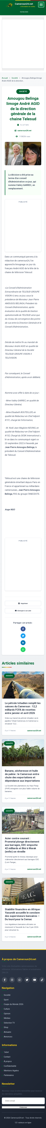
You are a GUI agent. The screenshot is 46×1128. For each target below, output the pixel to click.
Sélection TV (9, 1023)
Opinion (7, 1013)
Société (15, 78)
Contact (7, 1057)
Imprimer (23, 603)
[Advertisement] (23, 44)
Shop (6, 1027)
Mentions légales (11, 1070)
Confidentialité (10, 1066)
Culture (7, 1009)
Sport (6, 1000)
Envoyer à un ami (23, 611)
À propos (8, 1061)
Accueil (5, 78)
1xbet (6, 1052)
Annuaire (7, 1032)
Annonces (8, 1037)
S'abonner (23, 1107)
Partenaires (9, 1075)
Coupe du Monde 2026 (13, 1004)
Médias (7, 1018)
